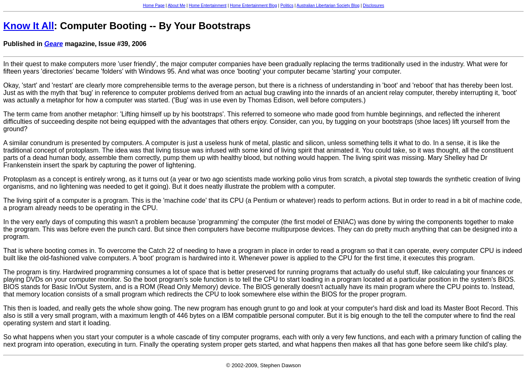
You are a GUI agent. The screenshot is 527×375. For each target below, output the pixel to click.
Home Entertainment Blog (253, 5)
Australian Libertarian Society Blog (327, 5)
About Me (176, 5)
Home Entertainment (207, 5)
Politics (287, 5)
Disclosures (373, 5)
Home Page (154, 5)
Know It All (28, 25)
